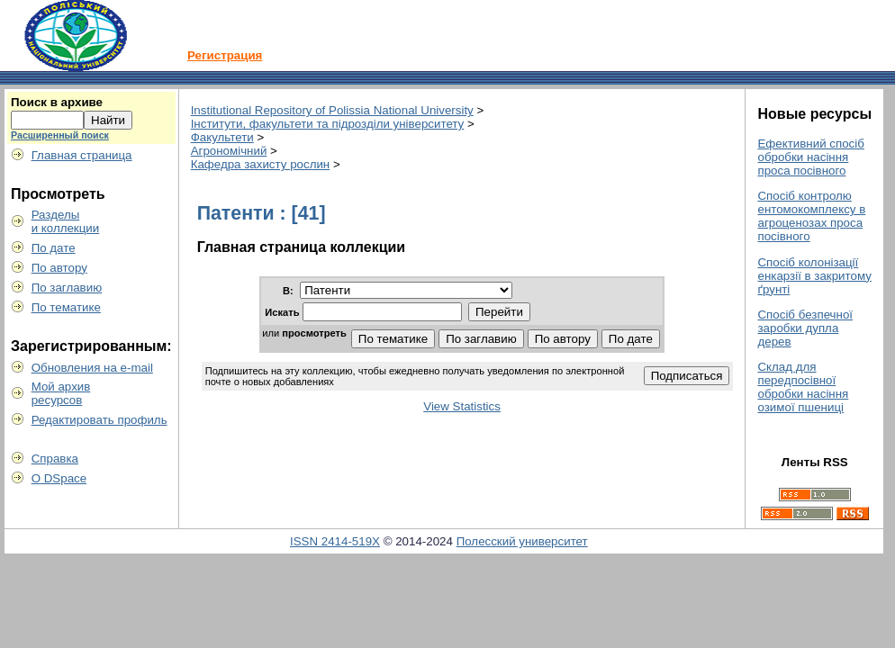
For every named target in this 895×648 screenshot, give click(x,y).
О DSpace (59, 478)
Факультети (222, 137)
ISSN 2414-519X (335, 541)
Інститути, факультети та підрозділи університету (328, 123)
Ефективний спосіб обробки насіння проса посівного (810, 157)
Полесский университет (522, 541)
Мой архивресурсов (61, 393)
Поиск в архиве (57, 102)
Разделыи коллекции (66, 221)
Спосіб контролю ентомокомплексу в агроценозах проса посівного (811, 216)
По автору (59, 267)
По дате (54, 248)
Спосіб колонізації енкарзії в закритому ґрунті (814, 276)
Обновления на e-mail (92, 367)
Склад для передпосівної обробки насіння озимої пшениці (802, 387)
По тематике (66, 307)
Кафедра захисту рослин (260, 164)
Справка (55, 458)
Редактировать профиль (99, 420)
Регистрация (224, 55)
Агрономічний (229, 151)
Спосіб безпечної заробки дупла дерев (805, 328)
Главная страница (82, 155)
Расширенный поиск (60, 135)
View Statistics (462, 406)
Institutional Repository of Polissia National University (332, 110)
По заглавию (67, 287)
